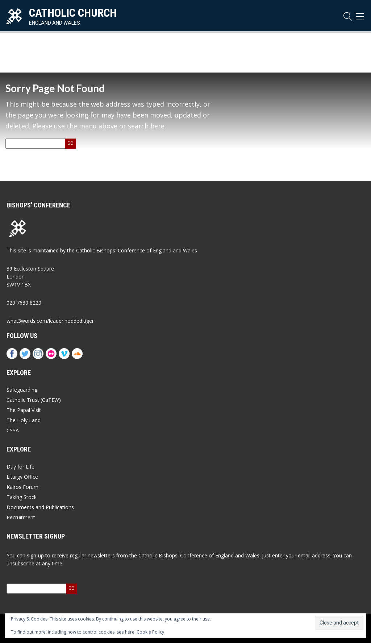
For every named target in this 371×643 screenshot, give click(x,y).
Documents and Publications (40, 507)
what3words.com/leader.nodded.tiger (50, 320)
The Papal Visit (24, 410)
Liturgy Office (22, 476)
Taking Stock (22, 497)
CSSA (13, 430)
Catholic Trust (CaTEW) (34, 399)
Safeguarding (22, 389)
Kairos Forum (22, 486)
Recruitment (21, 517)
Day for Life (20, 466)
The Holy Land (24, 420)
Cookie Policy (150, 632)
